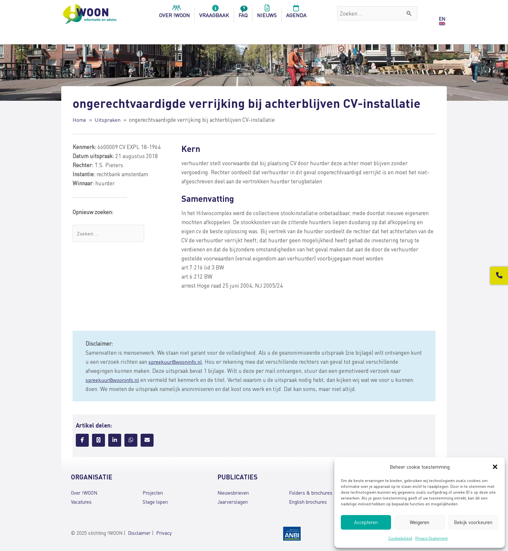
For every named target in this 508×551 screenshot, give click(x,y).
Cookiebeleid (400, 538)
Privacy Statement (431, 538)
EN (442, 19)
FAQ (243, 13)
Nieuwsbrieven (233, 492)
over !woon (174, 13)
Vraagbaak (214, 13)
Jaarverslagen (232, 502)
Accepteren (366, 522)
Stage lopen (155, 502)
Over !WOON (84, 492)
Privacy (164, 533)
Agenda (296, 13)
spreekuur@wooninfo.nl (176, 361)
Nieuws (267, 13)
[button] (495, 467)
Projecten (153, 492)
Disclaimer (139, 533)
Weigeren (419, 522)
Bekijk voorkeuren (473, 522)
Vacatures (81, 502)
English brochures (308, 502)
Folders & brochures (310, 492)
